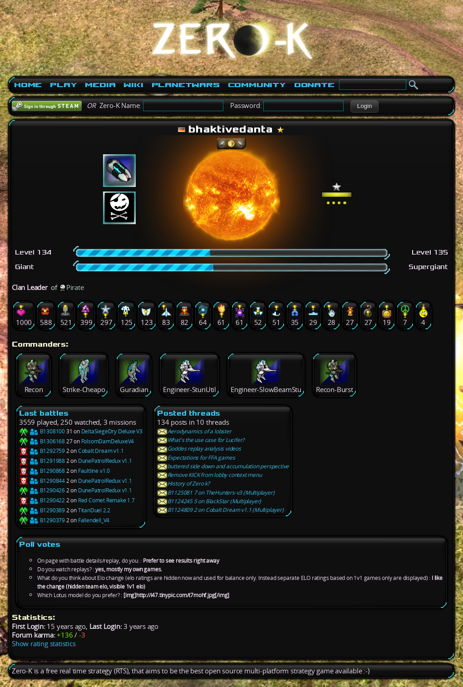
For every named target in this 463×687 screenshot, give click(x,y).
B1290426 (42, 490)
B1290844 (42, 481)
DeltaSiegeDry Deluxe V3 (112, 431)
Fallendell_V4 (93, 520)
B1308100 (42, 431)
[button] (364, 106)
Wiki (133, 85)
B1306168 (42, 441)
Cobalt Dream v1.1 (101, 451)
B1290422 (42, 500)
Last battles (44, 413)
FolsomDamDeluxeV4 (107, 441)
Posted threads (188, 413)
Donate (314, 85)
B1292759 (42, 451)
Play (63, 85)
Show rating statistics (44, 643)
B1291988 (42, 461)
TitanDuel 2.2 (94, 510)
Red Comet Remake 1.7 (106, 500)
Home (28, 85)
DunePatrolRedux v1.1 (105, 461)
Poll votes (39, 544)
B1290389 (42, 510)
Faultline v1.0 (94, 471)
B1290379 (42, 520)
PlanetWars (186, 85)
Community (257, 85)
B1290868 (42, 471)
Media (100, 85)
